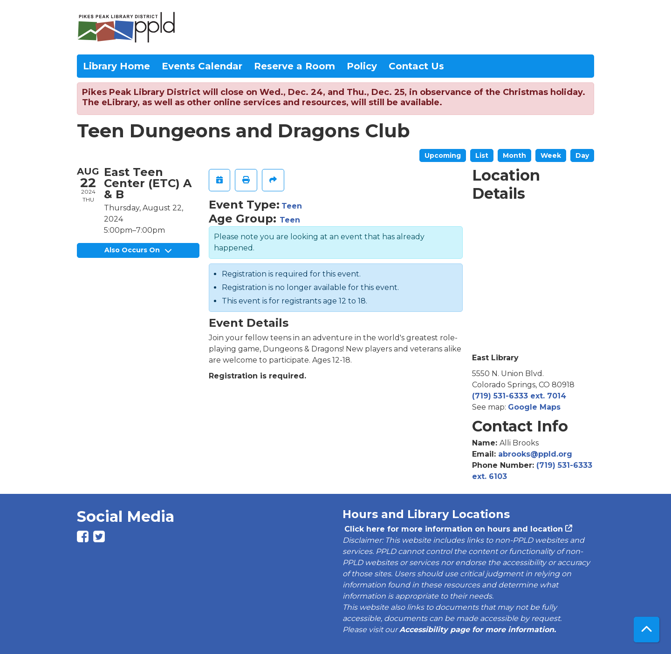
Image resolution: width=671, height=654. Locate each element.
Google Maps (534, 407)
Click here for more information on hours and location (452, 529)
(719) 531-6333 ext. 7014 (519, 395)
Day (582, 155)
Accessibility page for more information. (477, 629)
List (481, 155)
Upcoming (443, 155)
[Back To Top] (646, 629)
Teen (291, 206)
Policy (362, 66)
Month (514, 155)
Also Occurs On (137, 250)
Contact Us (416, 66)
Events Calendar (202, 66)
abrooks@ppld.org (535, 454)
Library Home (116, 66)
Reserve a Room (294, 66)
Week (551, 155)
